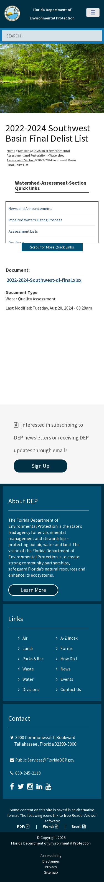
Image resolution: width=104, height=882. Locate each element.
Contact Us (68, 689)
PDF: (23, 826)
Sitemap (51, 872)
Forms (64, 648)
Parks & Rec (31, 658)
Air (22, 638)
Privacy (51, 866)
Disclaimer (51, 861)
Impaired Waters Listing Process (35, 219)
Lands (26, 648)
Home (11, 151)
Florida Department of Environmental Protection (51, 843)
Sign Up (40, 466)
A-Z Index (67, 638)
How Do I (66, 658)
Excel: (79, 826)
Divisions (24, 151)
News (63, 669)
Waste (26, 669)
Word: (50, 826)
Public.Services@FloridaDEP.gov (44, 760)
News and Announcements (30, 208)
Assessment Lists (23, 231)
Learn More (33, 590)
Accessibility (51, 855)
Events (64, 679)
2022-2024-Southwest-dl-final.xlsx (44, 280)
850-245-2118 (28, 773)
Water (26, 679)
